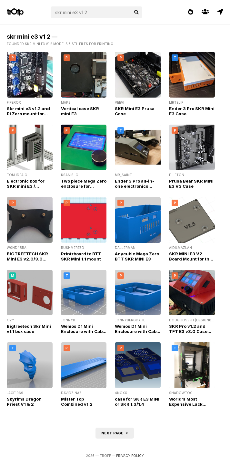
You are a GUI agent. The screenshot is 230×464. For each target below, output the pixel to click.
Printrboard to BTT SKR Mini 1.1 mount (81, 256)
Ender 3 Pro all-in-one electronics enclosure (134, 186)
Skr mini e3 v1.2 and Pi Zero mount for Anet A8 (28, 113)
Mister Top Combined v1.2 (77, 401)
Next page (114, 433)
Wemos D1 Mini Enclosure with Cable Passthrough (83, 331)
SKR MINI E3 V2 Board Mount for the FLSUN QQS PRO (190, 259)
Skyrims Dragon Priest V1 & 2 (24, 401)
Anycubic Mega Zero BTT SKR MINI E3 (137, 256)
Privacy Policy (130, 456)
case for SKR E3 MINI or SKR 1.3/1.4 (137, 401)
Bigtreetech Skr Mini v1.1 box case (29, 329)
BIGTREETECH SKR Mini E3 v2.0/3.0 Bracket (27, 259)
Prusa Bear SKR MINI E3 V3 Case (191, 183)
